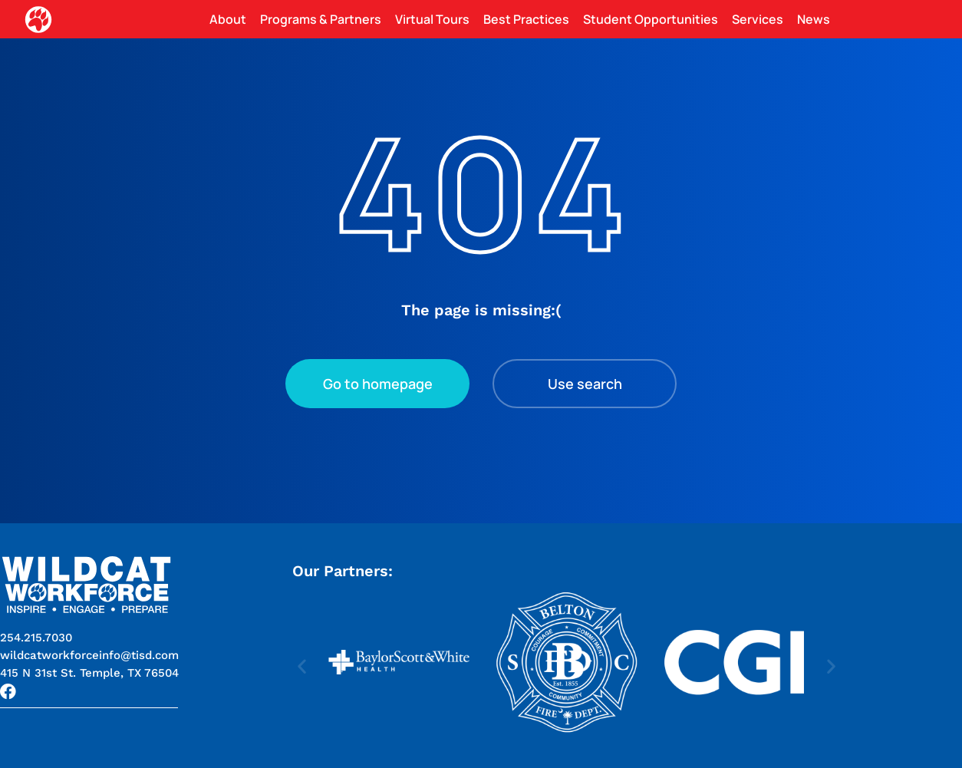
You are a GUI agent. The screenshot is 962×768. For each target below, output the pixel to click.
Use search (585, 383)
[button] (89, 673)
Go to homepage (378, 383)
